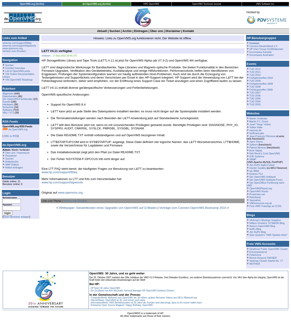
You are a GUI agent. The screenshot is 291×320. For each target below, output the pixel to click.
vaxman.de (255, 130)
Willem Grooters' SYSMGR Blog (266, 223)
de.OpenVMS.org (15, 129)
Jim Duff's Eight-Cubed (261, 165)
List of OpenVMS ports (17, 71)
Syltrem (253, 144)
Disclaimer (173, 31)
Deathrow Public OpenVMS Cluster (268, 249)
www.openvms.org (13, 48)
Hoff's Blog (255, 229)
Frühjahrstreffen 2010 (261, 77)
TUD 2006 (255, 95)
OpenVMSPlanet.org (260, 188)
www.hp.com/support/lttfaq (17, 43)
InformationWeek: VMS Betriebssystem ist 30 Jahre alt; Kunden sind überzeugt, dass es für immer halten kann (146, 302)
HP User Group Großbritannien (266, 49)
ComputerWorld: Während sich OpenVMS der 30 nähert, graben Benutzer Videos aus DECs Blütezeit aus (144, 297)
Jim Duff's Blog (257, 232)
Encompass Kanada (260, 52)
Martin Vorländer (258, 118)
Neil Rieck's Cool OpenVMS (264, 153)
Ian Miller (254, 171)
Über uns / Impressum (17, 152)
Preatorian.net (257, 194)
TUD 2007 (255, 92)
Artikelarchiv (11, 161)
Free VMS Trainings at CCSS (265, 206)
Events (6, 101)
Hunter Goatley (257, 168)
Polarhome (255, 255)
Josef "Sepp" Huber (260, 124)
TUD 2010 (255, 75)
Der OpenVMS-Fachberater (18, 99)
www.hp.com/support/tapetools (19, 45)
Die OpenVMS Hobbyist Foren (266, 179)
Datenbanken (10, 96)
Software (7, 109)
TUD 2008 (255, 86)
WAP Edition (12, 164)
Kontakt (188, 31)
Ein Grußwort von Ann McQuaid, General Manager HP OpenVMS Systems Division (132, 290)
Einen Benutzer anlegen (16, 216)
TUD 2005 (255, 98)
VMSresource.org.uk (260, 203)
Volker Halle (256, 127)
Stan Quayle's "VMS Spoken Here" (268, 235)
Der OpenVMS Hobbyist (262, 176)
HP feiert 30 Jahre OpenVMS (105, 288)
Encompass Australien (261, 55)
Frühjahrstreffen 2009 (261, 83)
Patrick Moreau (257, 147)
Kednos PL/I (256, 173)
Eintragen (141, 31)
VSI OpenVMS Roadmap (19, 79)
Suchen (114, 31)
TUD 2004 (255, 101)
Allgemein (8, 93)
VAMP (252, 159)
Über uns (156, 31)
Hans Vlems (256, 141)
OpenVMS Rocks (258, 191)
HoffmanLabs (256, 133)
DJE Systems (256, 156)
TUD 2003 (255, 104)
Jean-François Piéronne (262, 136)
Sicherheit (8, 107)
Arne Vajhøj (255, 150)
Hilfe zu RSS (10, 136)
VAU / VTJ (8, 112)
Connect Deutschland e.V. (263, 46)
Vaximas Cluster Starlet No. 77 (266, 260)
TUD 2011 (255, 72)
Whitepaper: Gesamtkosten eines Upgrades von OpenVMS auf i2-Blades (108, 207)
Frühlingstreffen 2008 (261, 89)
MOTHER (254, 263)
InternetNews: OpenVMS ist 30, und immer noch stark (118, 300)
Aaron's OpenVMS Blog (262, 226)
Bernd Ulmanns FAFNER (263, 257)
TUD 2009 (255, 80)
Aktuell (102, 31)
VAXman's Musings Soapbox (265, 220)
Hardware (8, 104)
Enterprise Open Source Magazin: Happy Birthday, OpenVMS (122, 305)
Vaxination (255, 200)
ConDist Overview (15, 68)
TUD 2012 (255, 69)
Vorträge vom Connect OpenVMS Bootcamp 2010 (192, 207)
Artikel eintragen (14, 167)
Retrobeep (255, 197)
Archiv (127, 31)
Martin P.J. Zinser (258, 121)
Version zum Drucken (14, 51)
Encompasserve (258, 252)
